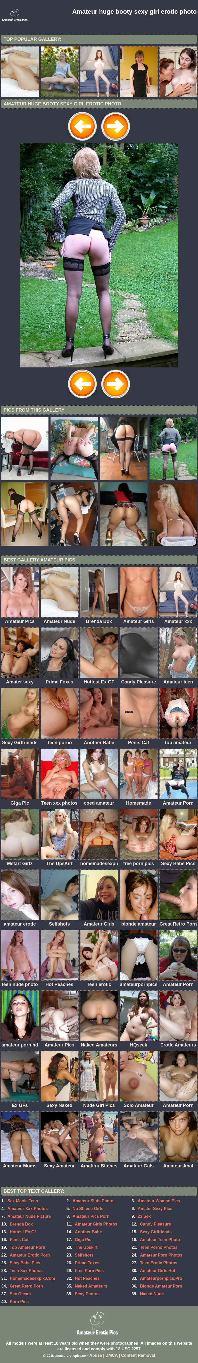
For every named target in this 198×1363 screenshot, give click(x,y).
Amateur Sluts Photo (92, 1201)
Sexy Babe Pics (25, 1263)
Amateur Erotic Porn (30, 1255)
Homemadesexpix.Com (32, 1278)
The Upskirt (86, 1247)
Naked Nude (152, 1294)
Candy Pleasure (155, 1224)
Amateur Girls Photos (96, 1224)
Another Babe (88, 1232)
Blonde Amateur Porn (161, 1286)
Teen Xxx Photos (26, 1270)
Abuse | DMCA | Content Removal (122, 1355)
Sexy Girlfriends (156, 1232)
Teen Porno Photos (158, 1247)
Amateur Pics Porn (90, 1216)
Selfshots (84, 1255)
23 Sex (144, 1216)
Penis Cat (19, 1239)
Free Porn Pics (89, 1270)
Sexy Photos (87, 1294)
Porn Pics (19, 1301)
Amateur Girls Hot (157, 1270)
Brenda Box (21, 1224)
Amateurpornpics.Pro (161, 1278)
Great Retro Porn (26, 1286)
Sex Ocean (20, 1294)
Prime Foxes (87, 1263)
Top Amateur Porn (27, 1247)
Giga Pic (83, 1239)
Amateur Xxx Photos (27, 1208)
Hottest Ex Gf (23, 1232)
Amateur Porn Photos (161, 1255)
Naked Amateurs (91, 1286)
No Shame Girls (87, 1208)
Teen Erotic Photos (158, 1263)
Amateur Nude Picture (29, 1216)
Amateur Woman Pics (159, 1201)
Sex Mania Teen (22, 1201)
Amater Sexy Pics (155, 1208)
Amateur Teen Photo (160, 1239)
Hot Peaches (87, 1278)
